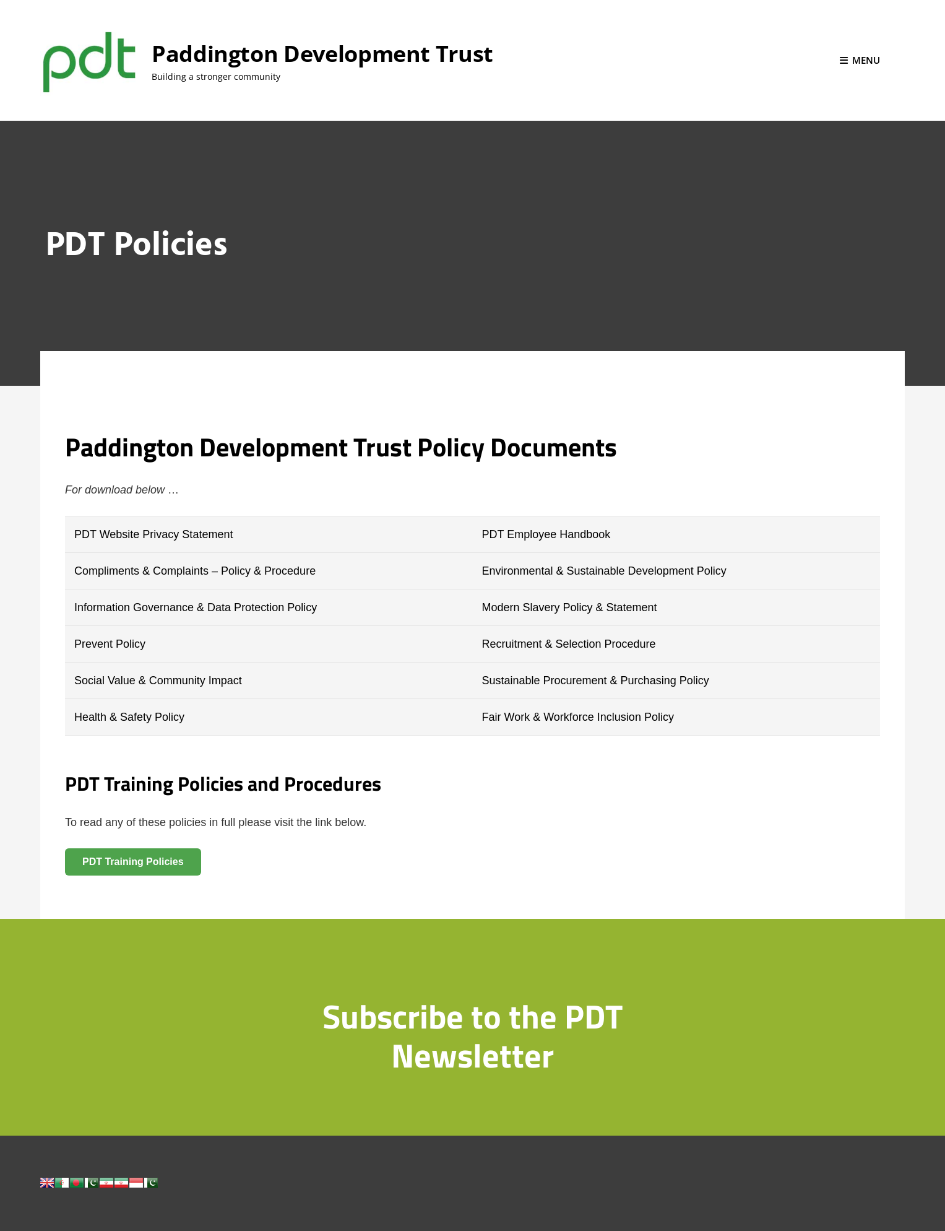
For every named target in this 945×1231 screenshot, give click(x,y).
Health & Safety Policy (129, 717)
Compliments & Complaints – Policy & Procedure (195, 571)
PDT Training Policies (133, 861)
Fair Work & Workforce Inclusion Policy (577, 717)
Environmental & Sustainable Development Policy (603, 571)
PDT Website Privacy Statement (153, 534)
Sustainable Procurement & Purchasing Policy (595, 680)
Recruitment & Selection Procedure (568, 644)
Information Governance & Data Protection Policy (195, 607)
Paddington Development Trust (322, 53)
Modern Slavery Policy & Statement (569, 607)
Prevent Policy (109, 644)
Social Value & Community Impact (158, 680)
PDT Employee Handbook (545, 534)
